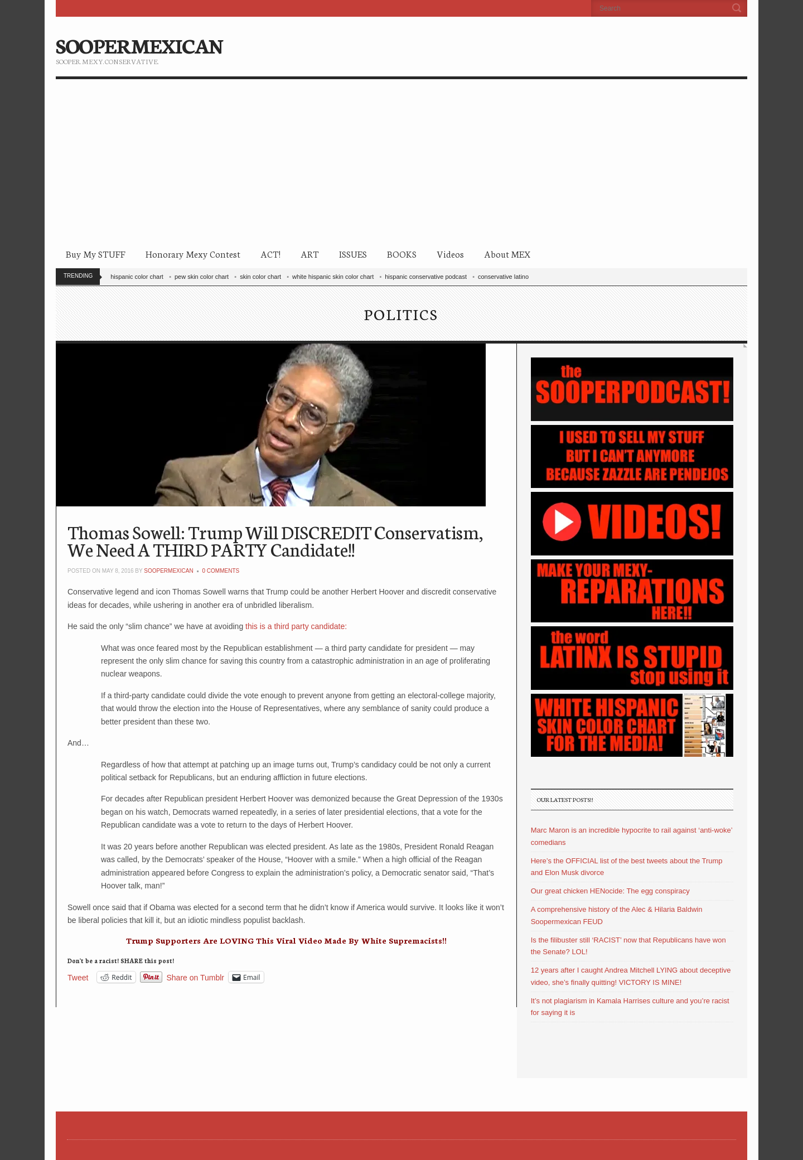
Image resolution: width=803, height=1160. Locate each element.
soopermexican (168, 571)
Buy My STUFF (95, 253)
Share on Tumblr (196, 977)
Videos (450, 253)
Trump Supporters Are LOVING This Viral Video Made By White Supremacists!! (286, 940)
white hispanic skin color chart (333, 276)
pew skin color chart (202, 276)
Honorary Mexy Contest (193, 253)
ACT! (270, 253)
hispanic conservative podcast (426, 276)
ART (310, 253)
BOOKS (402, 253)
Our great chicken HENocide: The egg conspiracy (610, 891)
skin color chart (260, 276)
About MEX (507, 253)
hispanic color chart (136, 276)
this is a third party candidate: (295, 626)
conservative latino (503, 276)
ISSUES (353, 253)
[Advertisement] (401, 163)
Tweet (77, 977)
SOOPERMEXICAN (139, 45)
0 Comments (221, 571)
